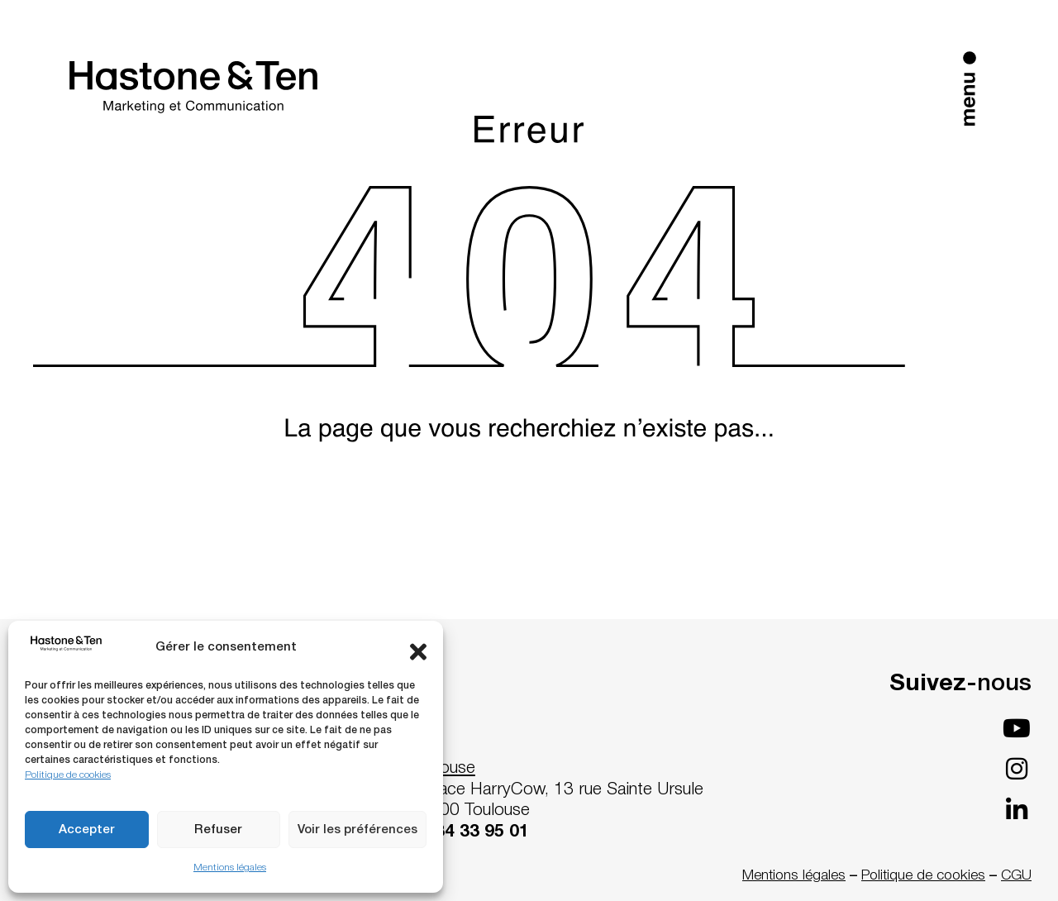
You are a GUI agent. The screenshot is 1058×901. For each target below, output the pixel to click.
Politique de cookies (68, 774)
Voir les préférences (357, 830)
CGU (1016, 875)
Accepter (87, 830)
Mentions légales (229, 867)
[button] (418, 648)
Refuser (218, 830)
